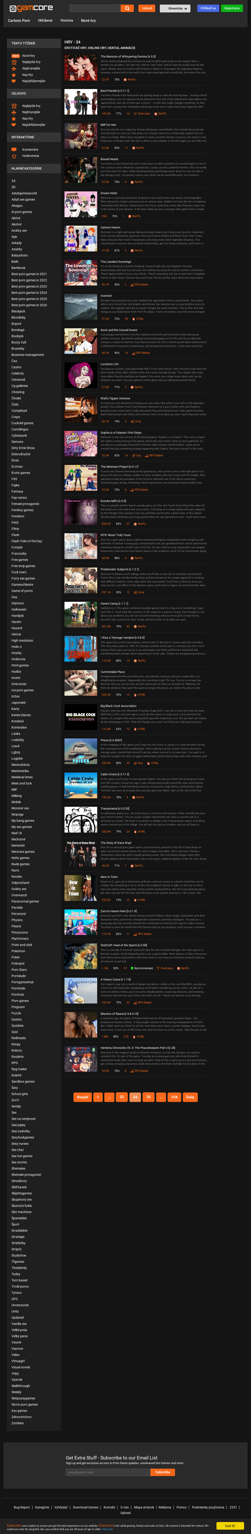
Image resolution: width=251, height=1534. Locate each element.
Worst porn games (25, 1404)
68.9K (105, 558)
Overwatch (19, 895)
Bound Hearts (109, 159)
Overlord (106, 295)
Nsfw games (20, 858)
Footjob (17, 547)
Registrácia (232, 8)
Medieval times (22, 777)
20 (126, 318)
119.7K (106, 934)
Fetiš (15, 522)
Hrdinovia (18, 659)
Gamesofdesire (22, 584)
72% (117, 318)
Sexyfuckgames (23, 1137)
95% (118, 592)
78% (117, 79)
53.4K (105, 182)
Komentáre (25, 150)
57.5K (105, 250)
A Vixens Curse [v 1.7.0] (116, 979)
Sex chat (18, 1150)
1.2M (105, 968)
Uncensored (20, 1305)
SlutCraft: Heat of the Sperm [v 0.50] (124, 945)
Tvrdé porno (20, 1286)
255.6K (106, 900)
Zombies (18, 1423)
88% (117, 558)
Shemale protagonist (26, 1174)
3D (13, 187)
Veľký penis (20, 1336)
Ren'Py (130, 79)
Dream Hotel (109, 193)
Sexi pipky (19, 1125)
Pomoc (172, 1507)
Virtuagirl (18, 1361)
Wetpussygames (23, 1398)
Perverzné (19, 914)
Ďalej (193, 1097)
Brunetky (18, 348)
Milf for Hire (108, 125)
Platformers (20, 938)
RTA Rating (103, 1515)
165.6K (106, 113)
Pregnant (18, 1007)
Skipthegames (22, 1193)
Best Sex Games (147, 1515)
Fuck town (19, 572)
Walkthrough (21, 1386)
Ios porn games (23, 690)
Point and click (22, 945)
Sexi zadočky (21, 1131)
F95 (14, 479)
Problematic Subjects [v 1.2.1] (120, 569)
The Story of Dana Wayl (116, 843)
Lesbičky (18, 740)
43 (128, 626)
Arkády (17, 243)
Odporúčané (20, 883)
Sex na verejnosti (23, 1119)
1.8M (105, 1036)
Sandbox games (23, 1081)
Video (16, 1355)
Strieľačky (19, 1243)
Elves (15, 460)
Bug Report (18, 1507)
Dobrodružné (21, 454)
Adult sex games (23, 199)
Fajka (15, 485)
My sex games (22, 827)
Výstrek (17, 1379)
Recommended (142, 968)
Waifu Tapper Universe (115, 398)
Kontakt (103, 1507)
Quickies (17, 1025)
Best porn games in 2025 (29, 299)
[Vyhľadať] (95, 8)
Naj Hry (22, 75)
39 (128, 1002)
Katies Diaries (21, 715)
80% (118, 660)
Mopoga (17, 814)
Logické (17, 758)
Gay (14, 597)
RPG (15, 1063)
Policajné (18, 963)
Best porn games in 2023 (29, 286)
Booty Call (19, 342)
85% (117, 148)
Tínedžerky (19, 1268)
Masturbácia (21, 765)
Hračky (17, 653)
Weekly (16, 1392)
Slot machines (22, 1212)
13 (128, 113)
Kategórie (38, 1507)
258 (176, 1097)
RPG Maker (140, 284)
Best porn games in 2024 (29, 292)
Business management (28, 355)
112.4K (106, 729)
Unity (15, 1311)
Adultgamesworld (24, 193)
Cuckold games (22, 423)
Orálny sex (19, 889)
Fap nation (19, 497)
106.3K (106, 797)
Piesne (16, 926)
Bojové (16, 324)
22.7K (105, 79)
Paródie (17, 907)
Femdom (18, 516)
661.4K (106, 626)
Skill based (19, 1187)
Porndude (19, 976)
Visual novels (21, 1367)
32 (128, 763)
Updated (18, 1317)
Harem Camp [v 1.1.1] (114, 603)
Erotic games (21, 473)
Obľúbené (46, 20)
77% (118, 113)
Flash (15, 535)
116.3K (106, 660)
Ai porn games (22, 212)
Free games (20, 560)
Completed (19, 410)
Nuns (15, 870)
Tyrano (17, 1293)
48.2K (105, 865)
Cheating (18, 392)
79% (117, 489)
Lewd (15, 746)
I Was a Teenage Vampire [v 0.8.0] (122, 637)
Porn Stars (19, 970)
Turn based (19, 1280)
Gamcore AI (194, 1515)
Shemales (18, 1168)
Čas (14, 361)
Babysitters (20, 255)
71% (117, 865)
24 (128, 831)
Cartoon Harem (110, 227)
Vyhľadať (56, 1507)
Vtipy (15, 1373)
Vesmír (16, 1342)
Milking (17, 796)
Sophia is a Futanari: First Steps (121, 432)
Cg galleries (20, 386)
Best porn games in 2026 (29, 305)
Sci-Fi (15, 1100)
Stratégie (18, 1237)
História (68, 20)
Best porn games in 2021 (29, 274)
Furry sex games (23, 578)
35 (149, 1097)
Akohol (16, 224)
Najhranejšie (26, 68)
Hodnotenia (25, 156)
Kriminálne (19, 727)
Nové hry (90, 20)
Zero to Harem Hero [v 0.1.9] (119, 911)
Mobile (16, 802)
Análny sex (19, 230)
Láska (16, 733)
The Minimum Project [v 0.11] (119, 466)
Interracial (19, 684)
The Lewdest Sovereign (116, 261)
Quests (17, 1019)
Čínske (16, 398)
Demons (17, 442)
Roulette (17, 1056)
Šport (15, 1224)
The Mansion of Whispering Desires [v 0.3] (128, 56)
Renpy (16, 1044)
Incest (16, 678)
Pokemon (18, 951)
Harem (16, 622)
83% (117, 455)
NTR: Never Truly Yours (116, 535)
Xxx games (19, 1411)
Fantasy (17, 491)
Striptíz (17, 1249)
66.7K (105, 284)
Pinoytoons (20, 932)
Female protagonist (25, 504)
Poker (16, 957)
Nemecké (18, 845)
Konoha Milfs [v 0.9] (113, 501)
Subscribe (170, 1472)
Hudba (16, 671)
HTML (138, 318)
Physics (17, 920)
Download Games (80, 1507)
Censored (18, 379)
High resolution (22, 640)
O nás (117, 1507)
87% (117, 250)
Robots (17, 1050)
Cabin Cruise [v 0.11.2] (115, 774)
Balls (15, 261)
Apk (14, 237)
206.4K (106, 694)
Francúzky (19, 553)
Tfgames (18, 1261)
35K (104, 216)
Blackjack (18, 311)
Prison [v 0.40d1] (111, 740)
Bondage (18, 330)
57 (128, 523)
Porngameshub (23, 982)
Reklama (156, 1507)
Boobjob (17, 336)
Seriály (16, 1106)
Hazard (17, 628)
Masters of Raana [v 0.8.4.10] (119, 1013)
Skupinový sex (22, 1199)
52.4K (105, 455)
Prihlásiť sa (208, 8)
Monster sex (20, 808)
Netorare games (23, 852)
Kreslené (18, 721)
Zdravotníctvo (22, 1417)
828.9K (106, 523)
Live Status (123, 1515)
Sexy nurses (20, 1143)
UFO (15, 1299)
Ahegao (17, 206)
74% (117, 421)
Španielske (19, 1218)
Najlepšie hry (26, 62)
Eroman (17, 466)
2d (13, 181)
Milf (14, 789)
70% (114, 216)
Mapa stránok (136, 1507)
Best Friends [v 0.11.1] (115, 90)
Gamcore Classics (78, 1515)
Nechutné (18, 839)
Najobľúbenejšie (28, 81)
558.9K (106, 763)
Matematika (20, 771)
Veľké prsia (19, 1330)
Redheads (19, 1038)
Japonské (19, 702)
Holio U (17, 647)
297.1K (106, 592)
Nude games (20, 864)
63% (118, 729)
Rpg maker (19, 1069)
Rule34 (16, 1075)
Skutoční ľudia (22, 1206)
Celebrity (18, 373)
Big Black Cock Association (118, 706)
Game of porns (22, 591)
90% (117, 284)
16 (126, 455)
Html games (20, 665)
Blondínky (19, 317)
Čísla (15, 404)
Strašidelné (19, 1230)
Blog (210, 1515)
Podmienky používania (198, 1507)
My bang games (23, 820)
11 (126, 148)
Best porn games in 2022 (29, 280)
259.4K (106, 1002)
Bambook (18, 268)
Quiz (15, 1032)
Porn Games (172, 1515)
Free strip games (23, 566)
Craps (16, 417)
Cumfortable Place (113, 672)
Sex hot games (22, 1156)
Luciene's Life (110, 364)
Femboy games (22, 510)
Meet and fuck (22, 783)
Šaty (15, 1088)
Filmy (15, 529)
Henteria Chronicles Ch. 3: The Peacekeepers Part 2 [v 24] (138, 1048)
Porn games (20, 1001)
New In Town (109, 877)
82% (118, 934)
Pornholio (18, 988)
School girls (20, 1094)
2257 (222, 1507)
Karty (15, 709)
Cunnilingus (20, 429)
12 (128, 592)
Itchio (16, 696)
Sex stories (19, 1162)
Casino (16, 367)
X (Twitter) (226, 1515)
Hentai (16, 634)
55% (118, 694)
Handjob (18, 615)
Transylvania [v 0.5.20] (115, 808)
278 (126, 1036)
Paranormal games (25, 901)
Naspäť (80, 1097)
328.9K (106, 831)
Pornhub (18, 994)
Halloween (19, 609)
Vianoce (17, 1348)
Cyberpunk (19, 435)
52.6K (105, 489)
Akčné (16, 218)
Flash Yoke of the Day (27, 541)
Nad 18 (17, 833)
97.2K (105, 318)
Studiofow (19, 1255)
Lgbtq (16, 752)
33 (122, 1097)
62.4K (105, 148)
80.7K (105, 421)
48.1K (105, 353)
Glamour (18, 603)
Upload (147, 8)
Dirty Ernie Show (23, 448)
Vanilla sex (19, 1324)
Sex (14, 1112)
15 (128, 660)
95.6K (105, 1071)
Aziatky (17, 249)
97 (125, 968)
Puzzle (16, 1013)
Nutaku (17, 876)
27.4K (105, 387)
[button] (175, 8)
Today (16, 1274)
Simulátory (19, 1181)
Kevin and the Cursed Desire (119, 330)
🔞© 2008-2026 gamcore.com (39, 1515)
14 (126, 353)
